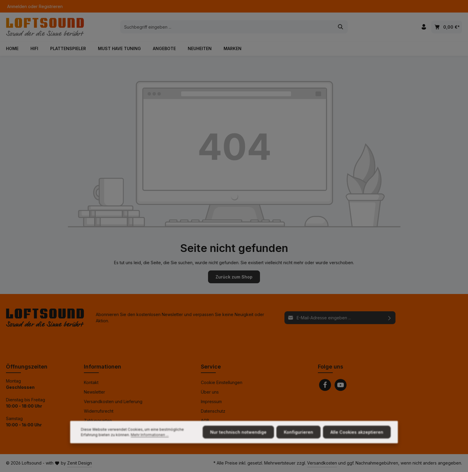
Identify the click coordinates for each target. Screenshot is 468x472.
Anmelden (17, 6)
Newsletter (94, 391)
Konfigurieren (298, 442)
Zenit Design (79, 462)
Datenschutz (213, 411)
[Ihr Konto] (423, 27)
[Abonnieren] (389, 317)
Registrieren (51, 6)
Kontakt (91, 382)
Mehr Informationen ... (150, 445)
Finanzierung (96, 430)
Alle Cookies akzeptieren (356, 442)
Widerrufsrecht (98, 411)
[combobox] (227, 26)
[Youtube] (341, 385)
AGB (205, 420)
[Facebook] (325, 385)
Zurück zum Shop (234, 276)
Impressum (211, 401)
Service (211, 366)
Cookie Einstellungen (221, 382)
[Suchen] (341, 26)
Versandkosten (322, 462)
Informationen (102, 366)
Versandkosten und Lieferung (113, 401)
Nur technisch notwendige (238, 442)
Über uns (210, 391)
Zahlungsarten (98, 420)
